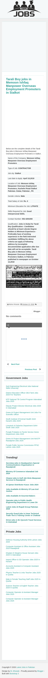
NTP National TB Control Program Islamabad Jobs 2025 (24, 400)
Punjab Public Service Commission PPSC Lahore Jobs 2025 (22, 446)
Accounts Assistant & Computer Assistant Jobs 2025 (22, 567)
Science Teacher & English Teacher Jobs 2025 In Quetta (22, 587)
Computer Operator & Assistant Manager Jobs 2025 (22, 593)
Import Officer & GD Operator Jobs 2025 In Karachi (23, 560)
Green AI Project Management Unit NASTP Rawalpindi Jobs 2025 (23, 440)
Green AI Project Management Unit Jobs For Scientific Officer (23, 413)
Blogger (40, 671)
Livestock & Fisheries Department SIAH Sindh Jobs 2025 (21, 427)
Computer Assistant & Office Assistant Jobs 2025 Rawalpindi (23, 547)
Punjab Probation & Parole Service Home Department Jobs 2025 (22, 433)
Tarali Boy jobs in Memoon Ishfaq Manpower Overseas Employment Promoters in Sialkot (23, 85)
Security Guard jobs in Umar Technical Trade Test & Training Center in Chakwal (23, 514)
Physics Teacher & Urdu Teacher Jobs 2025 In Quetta (23, 574)
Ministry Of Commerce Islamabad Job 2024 (22, 472)
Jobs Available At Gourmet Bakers (20, 496)
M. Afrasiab (14, 671)
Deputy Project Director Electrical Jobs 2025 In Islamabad (23, 407)
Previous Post (31, 369)
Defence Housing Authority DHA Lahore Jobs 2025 (24, 541)
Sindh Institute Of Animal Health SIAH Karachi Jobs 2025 (21, 420)
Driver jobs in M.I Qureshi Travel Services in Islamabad (23, 521)
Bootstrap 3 (14, 674)
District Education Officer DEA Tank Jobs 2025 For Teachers (22, 394)
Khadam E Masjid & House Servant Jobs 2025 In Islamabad (22, 554)
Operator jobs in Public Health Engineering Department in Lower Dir (22, 501)
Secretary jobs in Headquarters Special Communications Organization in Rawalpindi (22, 465)
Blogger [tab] (37, 311)
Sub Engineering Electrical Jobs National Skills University (22, 387)
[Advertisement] (24, 46)
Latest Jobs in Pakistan (25, 667)
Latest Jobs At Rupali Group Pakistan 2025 (22, 508)
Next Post (15, 364)
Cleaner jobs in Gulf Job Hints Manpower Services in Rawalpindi (23, 479)
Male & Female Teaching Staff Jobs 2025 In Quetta (23, 580)
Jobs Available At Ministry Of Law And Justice (22, 490)
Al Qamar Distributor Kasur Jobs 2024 (22, 485)
